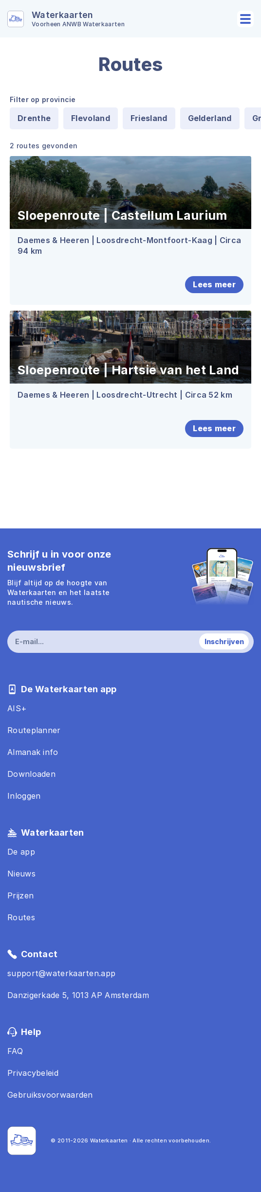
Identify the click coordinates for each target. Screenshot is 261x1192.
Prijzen (20, 895)
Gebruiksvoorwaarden (50, 1095)
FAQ (15, 1051)
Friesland (149, 118)
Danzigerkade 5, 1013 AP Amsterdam (78, 995)
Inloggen (23, 796)
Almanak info (32, 752)
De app (21, 852)
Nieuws (21, 873)
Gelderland (210, 118)
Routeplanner (34, 730)
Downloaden (31, 774)
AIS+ (17, 708)
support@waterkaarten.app (61, 973)
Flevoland (90, 118)
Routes (21, 917)
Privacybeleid (32, 1073)
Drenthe (34, 118)
